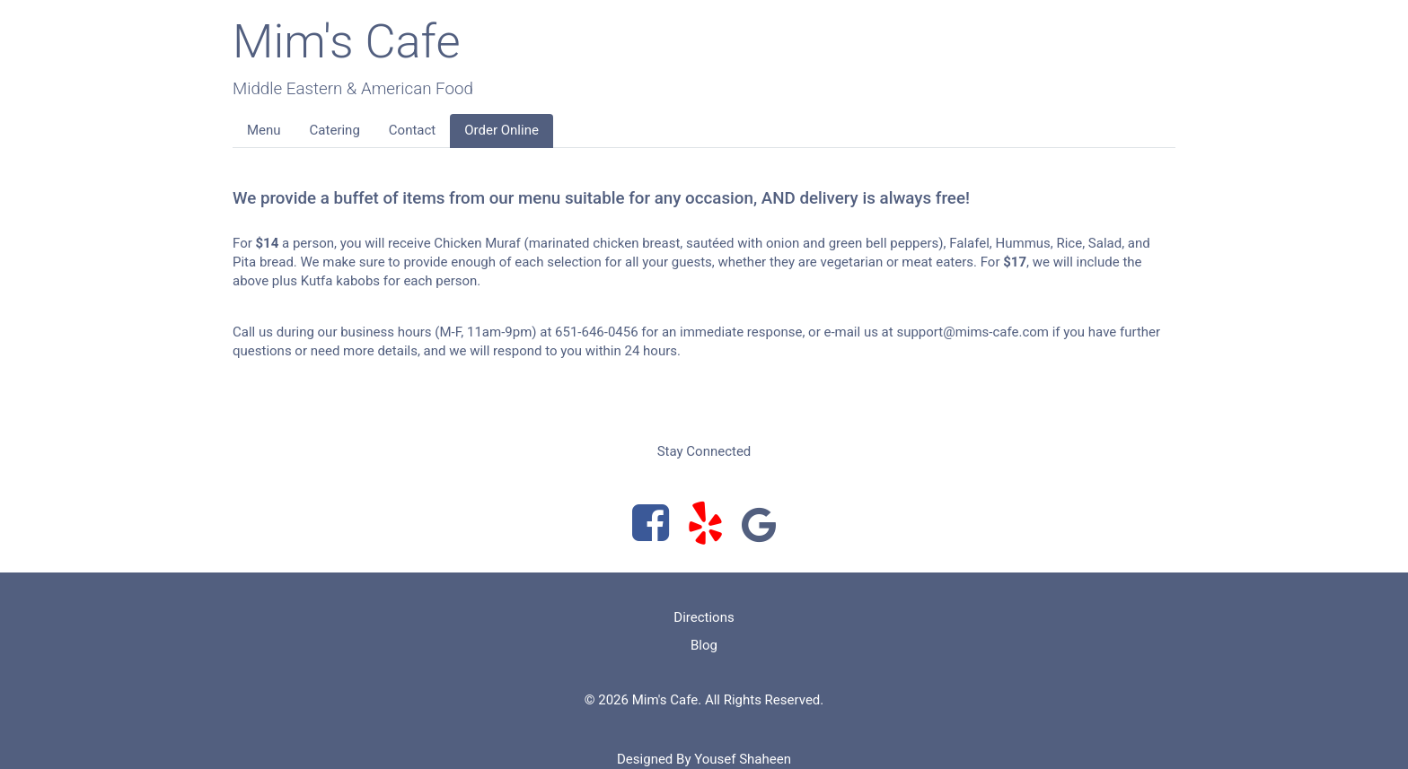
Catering (335, 130)
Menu (264, 130)
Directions (703, 617)
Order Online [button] (501, 130)
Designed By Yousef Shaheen (704, 759)
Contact (412, 130)
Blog (704, 645)
